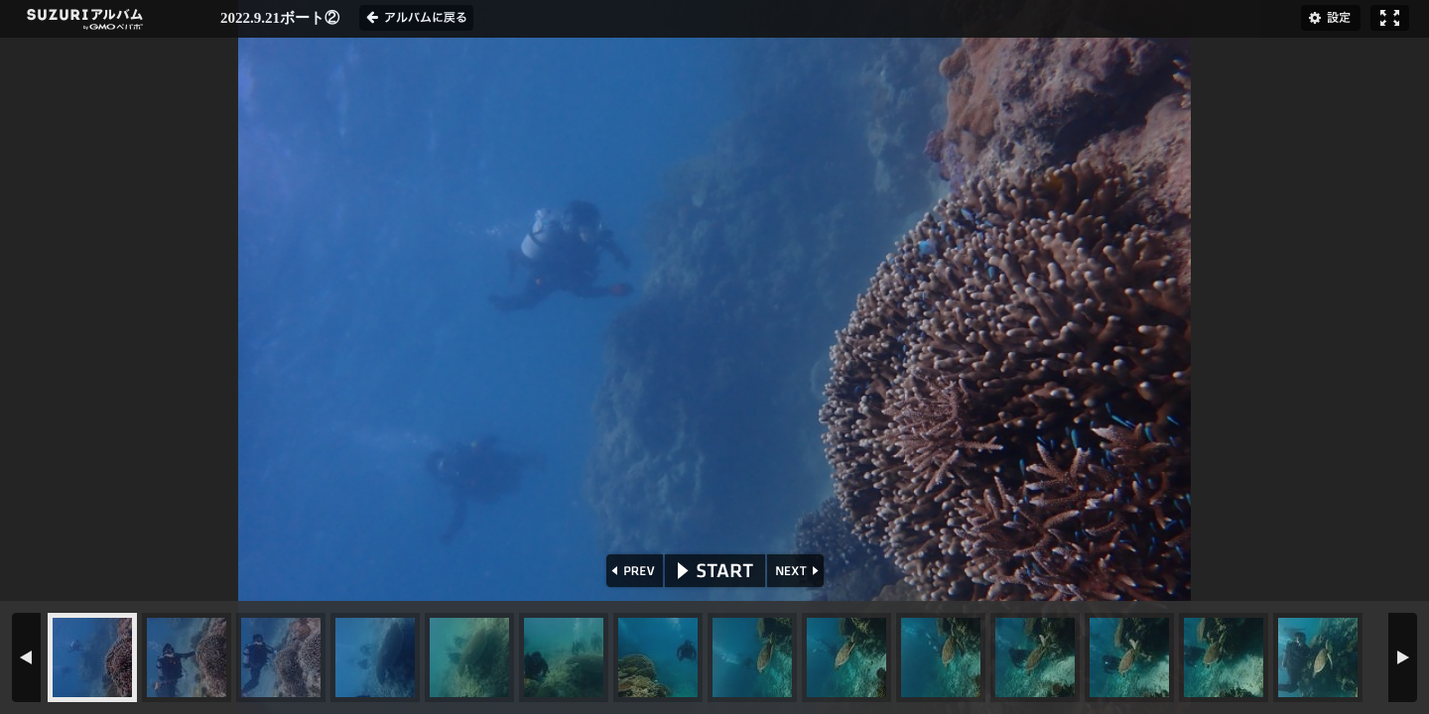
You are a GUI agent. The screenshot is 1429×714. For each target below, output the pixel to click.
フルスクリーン (1389, 18)
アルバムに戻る (416, 18)
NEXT (797, 570)
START (715, 570)
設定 (1331, 18)
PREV (632, 570)
